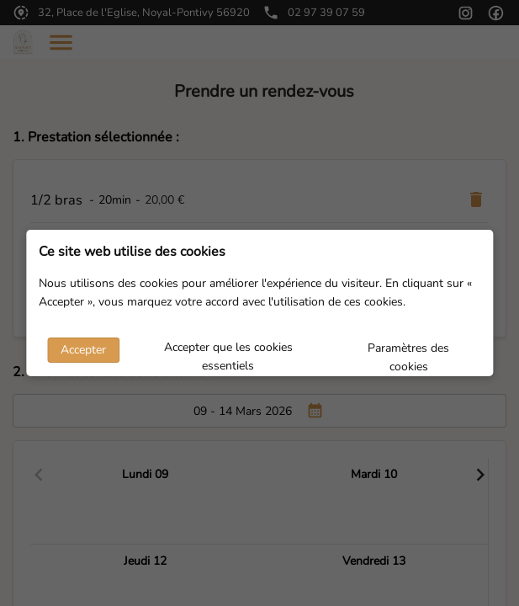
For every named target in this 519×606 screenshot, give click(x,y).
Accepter (83, 350)
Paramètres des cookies (408, 352)
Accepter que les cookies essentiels (228, 351)
